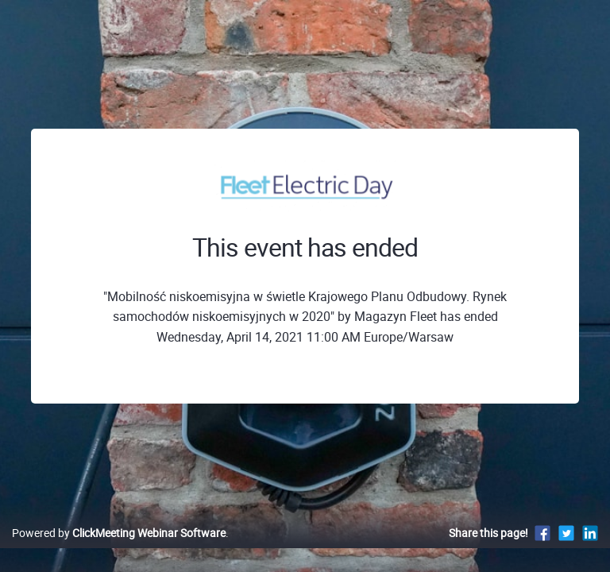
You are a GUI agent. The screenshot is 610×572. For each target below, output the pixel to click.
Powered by (119, 532)
